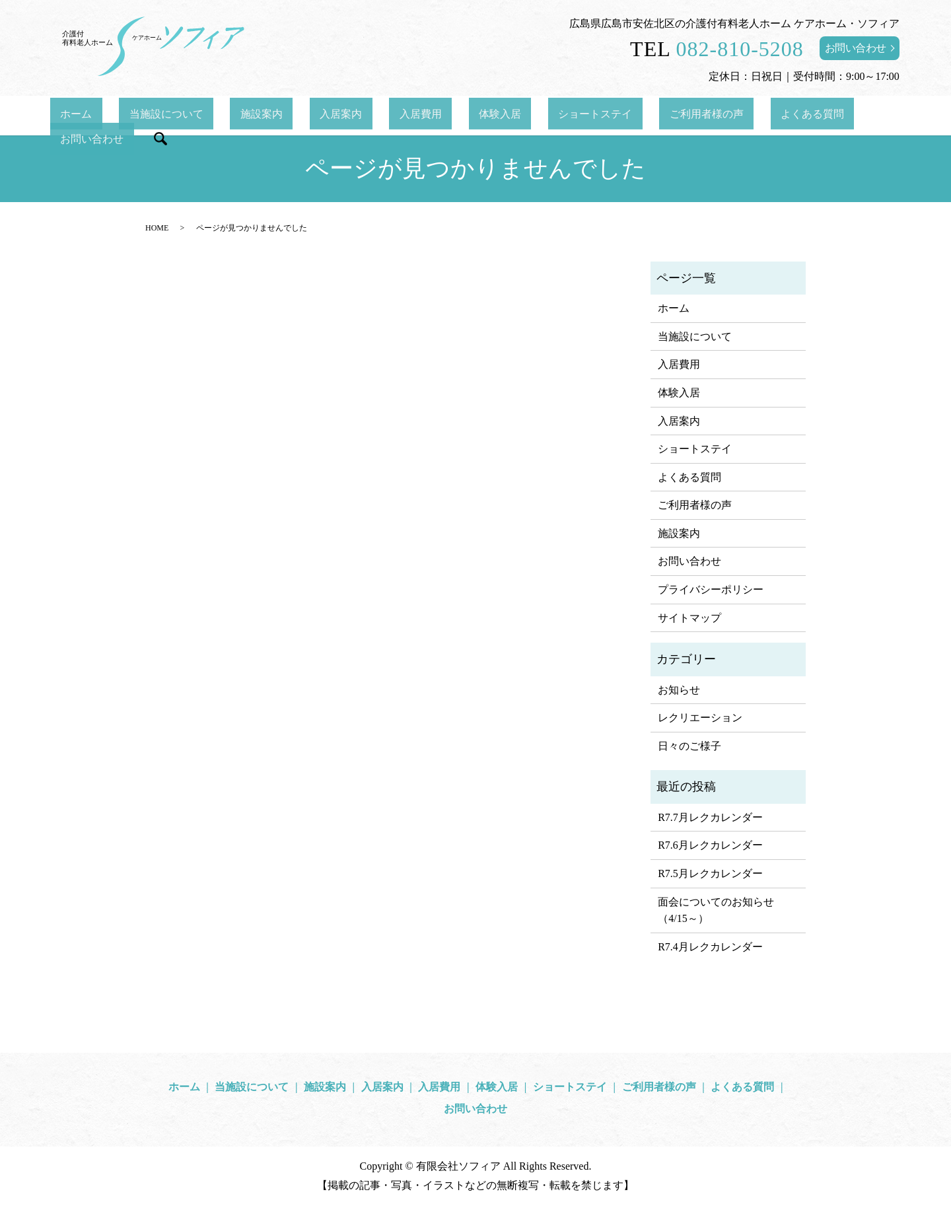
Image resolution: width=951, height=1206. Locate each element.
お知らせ (679, 689)
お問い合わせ (855, 47)
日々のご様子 (689, 746)
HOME (156, 227)
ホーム (129, 115)
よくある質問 (702, 115)
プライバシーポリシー (710, 589)
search (841, 115)
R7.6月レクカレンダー (710, 845)
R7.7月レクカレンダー (710, 817)
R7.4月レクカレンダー (710, 946)
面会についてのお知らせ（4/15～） (716, 910)
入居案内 (333, 115)
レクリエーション (700, 717)
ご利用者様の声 (617, 115)
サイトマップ (689, 617)
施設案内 (273, 115)
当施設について (199, 115)
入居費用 (391, 115)
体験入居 (451, 115)
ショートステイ (526, 115)
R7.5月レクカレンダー (710, 873)
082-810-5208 (740, 49)
